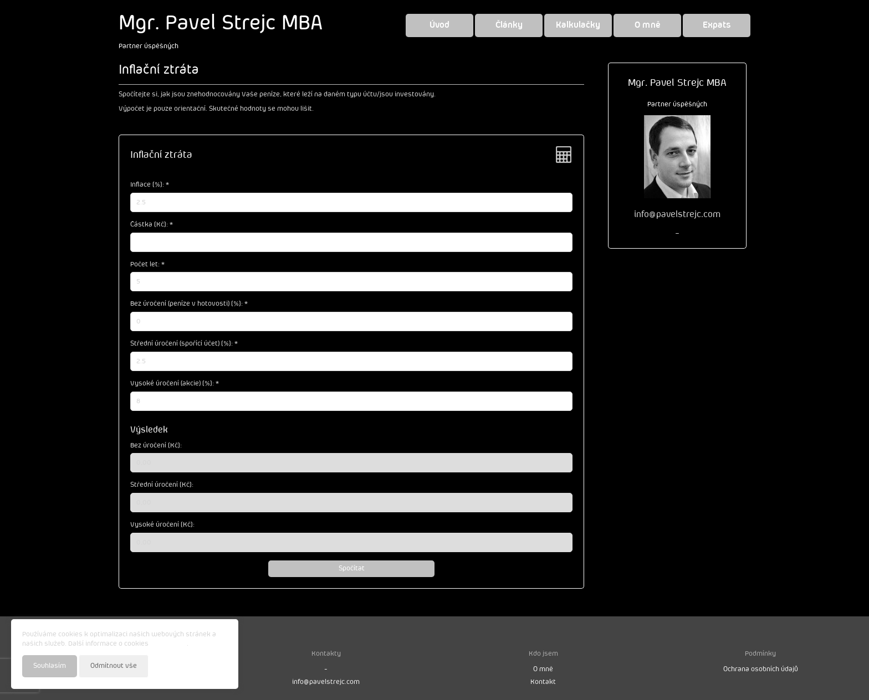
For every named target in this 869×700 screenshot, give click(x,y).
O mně (648, 25)
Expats (717, 25)
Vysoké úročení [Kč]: (162, 525)
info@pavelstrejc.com (326, 682)
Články (509, 25)
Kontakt (543, 682)
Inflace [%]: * (149, 185)
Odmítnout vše (113, 666)
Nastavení (211, 665)
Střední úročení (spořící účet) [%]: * (184, 344)
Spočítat (352, 568)
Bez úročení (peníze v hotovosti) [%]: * (189, 304)
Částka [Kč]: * (151, 225)
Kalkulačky (578, 25)
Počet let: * (147, 264)
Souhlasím (49, 666)
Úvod (439, 25)
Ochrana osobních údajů (760, 669)
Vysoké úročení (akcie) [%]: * (174, 383)
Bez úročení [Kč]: (156, 445)
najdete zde (168, 644)
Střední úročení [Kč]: (161, 485)
